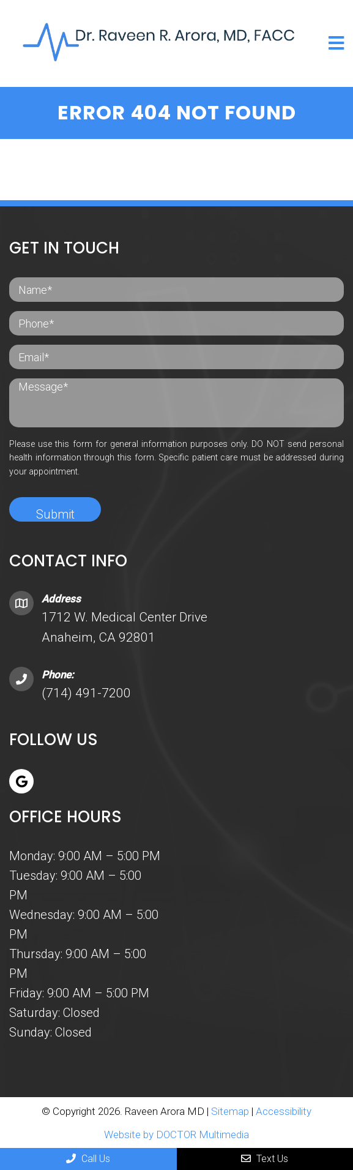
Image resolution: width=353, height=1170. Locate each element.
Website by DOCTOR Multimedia (176, 1134)
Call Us (88, 1158)
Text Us (264, 1158)
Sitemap (230, 1111)
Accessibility (283, 1111)
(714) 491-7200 (86, 693)
